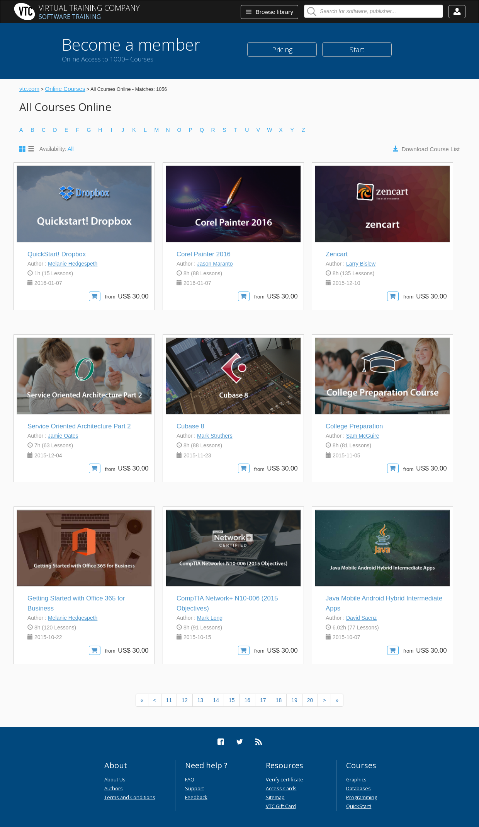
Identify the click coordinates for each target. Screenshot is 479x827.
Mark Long (210, 618)
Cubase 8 (190, 426)
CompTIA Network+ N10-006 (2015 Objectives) (227, 603)
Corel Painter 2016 (204, 254)
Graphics (356, 779)
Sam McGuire (362, 436)
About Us (115, 779)
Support (194, 788)
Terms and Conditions (129, 797)
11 (169, 700)
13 (200, 700)
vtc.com (29, 88)
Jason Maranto (215, 264)
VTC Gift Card (281, 806)
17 (263, 700)
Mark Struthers (215, 436)
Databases (358, 788)
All (71, 149)
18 (279, 700)
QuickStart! (358, 806)
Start (357, 49)
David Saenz (361, 618)
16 (248, 700)
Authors (113, 788)
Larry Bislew (360, 264)
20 (310, 700)
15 (232, 700)
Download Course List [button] (430, 149)
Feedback (196, 797)
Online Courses (65, 88)
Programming (361, 797)
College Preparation (354, 426)
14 (216, 700)
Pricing (282, 49)
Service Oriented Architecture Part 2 (79, 426)
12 (185, 700)
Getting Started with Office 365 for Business (76, 603)
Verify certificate (284, 779)
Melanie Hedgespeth (72, 264)
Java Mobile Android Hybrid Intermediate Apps (384, 603)
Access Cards (281, 788)
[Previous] (142, 700)
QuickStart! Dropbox (56, 254)
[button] (456, 11)
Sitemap (275, 797)
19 (294, 700)
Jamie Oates (63, 436)
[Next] (324, 700)
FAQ (189, 779)
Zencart (337, 254)
